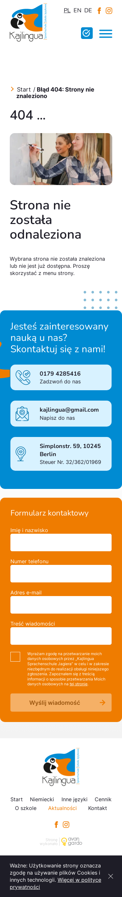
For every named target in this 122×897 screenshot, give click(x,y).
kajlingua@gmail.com (69, 410)
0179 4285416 (60, 374)
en (77, 10)
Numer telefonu (29, 561)
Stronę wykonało (49, 842)
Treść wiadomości (32, 623)
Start (24, 89)
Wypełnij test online (87, 33)
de (88, 10)
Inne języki (74, 799)
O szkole (25, 808)
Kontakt (97, 808)
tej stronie (79, 683)
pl (67, 10)
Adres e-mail (26, 592)
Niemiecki (42, 799)
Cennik (103, 799)
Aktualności (62, 808)
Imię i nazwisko (29, 530)
